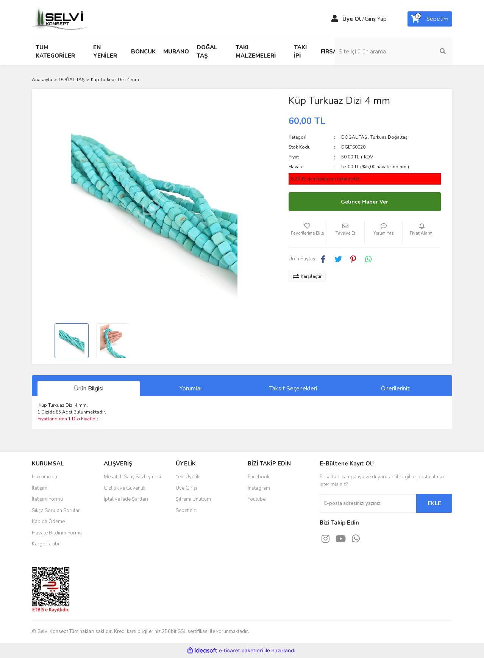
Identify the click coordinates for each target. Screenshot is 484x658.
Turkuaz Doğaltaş (388, 137)
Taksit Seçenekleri (293, 388)
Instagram (259, 488)
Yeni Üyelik (187, 476)
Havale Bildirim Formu (57, 533)
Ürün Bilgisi (88, 388)
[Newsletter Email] (368, 503)
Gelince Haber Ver (364, 201)
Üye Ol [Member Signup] (351, 19)
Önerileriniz (395, 388)
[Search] (401, 51)
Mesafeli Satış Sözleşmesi (132, 476)
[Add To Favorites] (307, 232)
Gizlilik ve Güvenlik (124, 488)
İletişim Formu (47, 499)
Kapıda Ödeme (48, 521)
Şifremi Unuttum (193, 499)
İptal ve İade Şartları (126, 499)
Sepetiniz (186, 510)
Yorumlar (191, 388)
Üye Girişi (186, 488)
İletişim (39, 488)
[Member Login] (334, 19)
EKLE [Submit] (434, 503)
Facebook (258, 476)
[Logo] (60, 19)
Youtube (256, 499)
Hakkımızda (44, 476)
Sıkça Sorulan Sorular (56, 510)
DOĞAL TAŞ (354, 137)
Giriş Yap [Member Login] (376, 19)
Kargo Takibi (45, 543)
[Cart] (429, 19)
